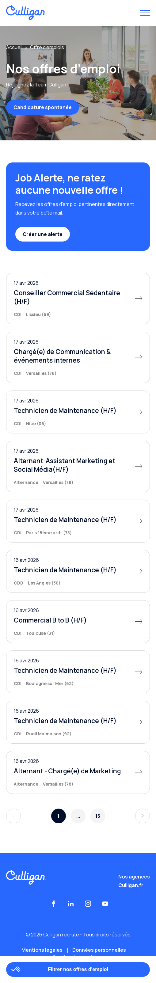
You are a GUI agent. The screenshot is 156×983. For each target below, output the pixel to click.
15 (97, 816)
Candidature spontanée (42, 107)
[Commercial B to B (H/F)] (78, 621)
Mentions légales (42, 950)
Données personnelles (99, 950)
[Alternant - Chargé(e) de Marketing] (78, 772)
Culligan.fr (130, 885)
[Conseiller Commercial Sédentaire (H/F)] (78, 298)
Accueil (14, 47)
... (78, 816)
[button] (16, 969)
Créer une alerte (43, 234)
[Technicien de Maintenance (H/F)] (78, 412)
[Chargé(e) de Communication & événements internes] (78, 357)
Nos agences (134, 876)
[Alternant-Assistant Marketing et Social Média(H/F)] (78, 466)
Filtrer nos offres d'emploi (78, 969)
